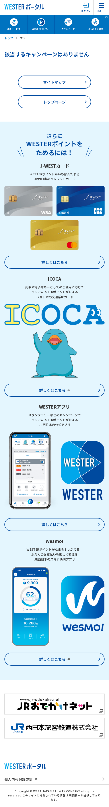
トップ (8, 38)
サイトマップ (54, 82)
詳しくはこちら (54, 262)
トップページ (54, 102)
